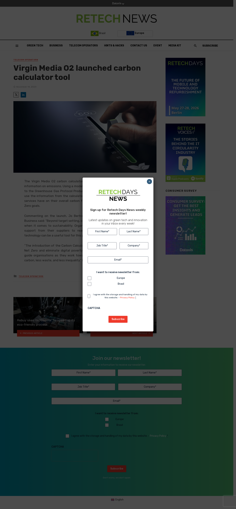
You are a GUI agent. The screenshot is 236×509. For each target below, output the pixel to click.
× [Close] (149, 182)
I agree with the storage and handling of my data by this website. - (120, 296)
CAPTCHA (94, 308)
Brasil (121, 283)
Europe (121, 278)
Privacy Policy (127, 297)
